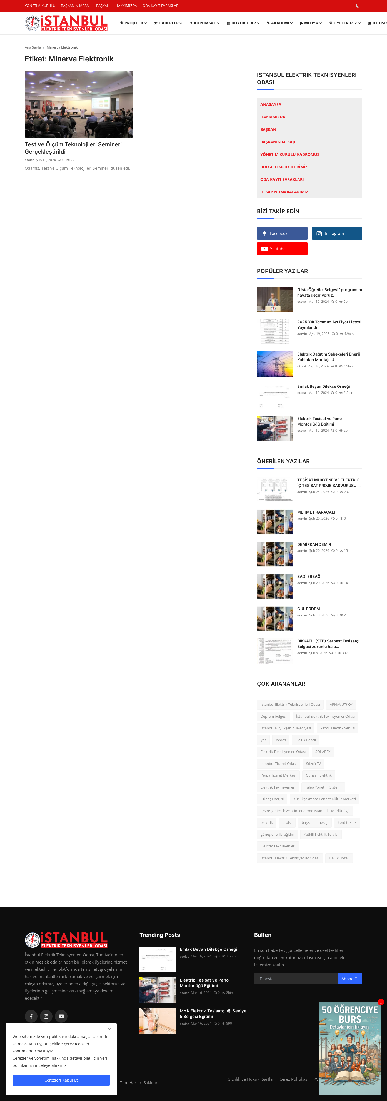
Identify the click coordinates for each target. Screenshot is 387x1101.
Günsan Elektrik (319, 775)
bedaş (281, 739)
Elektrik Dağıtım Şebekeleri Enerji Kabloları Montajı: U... (328, 357)
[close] (109, 1029)
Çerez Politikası (293, 1079)
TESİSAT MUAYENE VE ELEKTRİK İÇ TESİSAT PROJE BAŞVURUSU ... (329, 482)
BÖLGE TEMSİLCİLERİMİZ (284, 166)
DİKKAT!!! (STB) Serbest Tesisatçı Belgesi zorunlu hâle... (328, 644)
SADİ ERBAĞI (309, 576)
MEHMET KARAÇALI (316, 512)
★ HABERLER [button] (168, 23)
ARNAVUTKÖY (341, 704)
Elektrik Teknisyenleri (278, 787)
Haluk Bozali (306, 739)
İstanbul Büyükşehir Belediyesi (286, 727)
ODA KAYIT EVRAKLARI (161, 5)
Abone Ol (350, 978)
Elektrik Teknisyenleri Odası (283, 751)
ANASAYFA (270, 104)
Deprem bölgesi (273, 716)
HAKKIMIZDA (126, 5)
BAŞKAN (103, 5)
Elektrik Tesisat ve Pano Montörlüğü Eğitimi (319, 421)
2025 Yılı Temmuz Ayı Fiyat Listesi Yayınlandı (329, 324)
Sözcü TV (313, 763)
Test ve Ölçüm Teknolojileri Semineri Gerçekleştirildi (73, 148)
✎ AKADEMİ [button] (280, 23)
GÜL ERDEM (308, 608)
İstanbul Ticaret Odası (278, 763)
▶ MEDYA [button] (311, 23)
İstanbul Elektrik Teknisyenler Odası (325, 716)
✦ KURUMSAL (204, 23)
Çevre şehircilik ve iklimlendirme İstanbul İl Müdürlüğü (305, 810)
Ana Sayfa (33, 47)
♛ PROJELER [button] (133, 23)
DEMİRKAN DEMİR (314, 544)
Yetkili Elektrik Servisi (338, 727)
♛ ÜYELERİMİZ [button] (345, 23)
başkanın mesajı (315, 822)
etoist (29, 160)
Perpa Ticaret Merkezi (278, 775)
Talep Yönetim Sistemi (323, 787)
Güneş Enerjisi (272, 798)
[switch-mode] (358, 6)
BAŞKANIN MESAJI (76, 5)
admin (302, 333)
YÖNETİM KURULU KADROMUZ (289, 154)
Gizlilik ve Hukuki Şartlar (251, 1079)
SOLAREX (323, 751)
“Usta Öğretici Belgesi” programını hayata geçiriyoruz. (329, 292)
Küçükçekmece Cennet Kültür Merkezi (324, 798)
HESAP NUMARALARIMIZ (284, 191)
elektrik (267, 822)
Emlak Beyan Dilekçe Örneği (323, 386)
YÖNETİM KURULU (40, 5)
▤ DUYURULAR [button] (243, 23)
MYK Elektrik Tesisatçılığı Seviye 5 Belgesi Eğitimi (213, 1013)
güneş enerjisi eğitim (277, 834)
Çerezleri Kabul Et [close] (61, 1080)
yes (263, 739)
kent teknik (347, 822)
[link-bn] (350, 1048)
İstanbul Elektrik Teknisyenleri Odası (290, 704)
